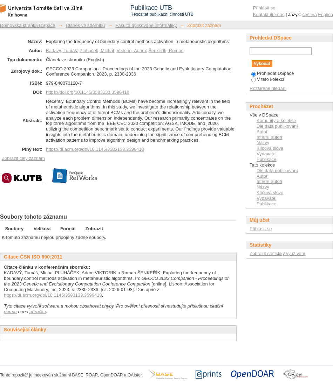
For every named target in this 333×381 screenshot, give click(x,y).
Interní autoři (269, 137)
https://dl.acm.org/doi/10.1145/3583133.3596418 (95, 149)
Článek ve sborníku (85, 25)
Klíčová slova (270, 148)
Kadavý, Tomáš (61, 50)
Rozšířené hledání (268, 88)
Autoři (263, 131)
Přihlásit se (264, 7)
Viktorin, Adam (131, 50)
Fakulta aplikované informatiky (146, 25)
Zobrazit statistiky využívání (277, 253)
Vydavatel (267, 153)
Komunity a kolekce (276, 120)
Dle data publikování (277, 126)
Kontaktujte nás (269, 14)
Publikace (266, 159)
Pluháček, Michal (97, 50)
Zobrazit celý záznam (23, 158)
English (325, 14)
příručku (37, 311)
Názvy (263, 142)
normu (10, 311)
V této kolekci (267, 79)
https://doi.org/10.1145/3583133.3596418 (87, 92)
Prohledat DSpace (272, 73)
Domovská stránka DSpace (27, 25)
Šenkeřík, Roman (165, 50)
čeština (310, 14)
